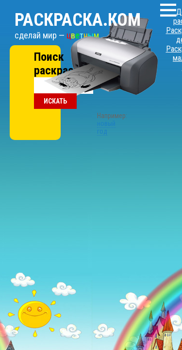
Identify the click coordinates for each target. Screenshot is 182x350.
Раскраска (65, 10)
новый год (91, 79)
